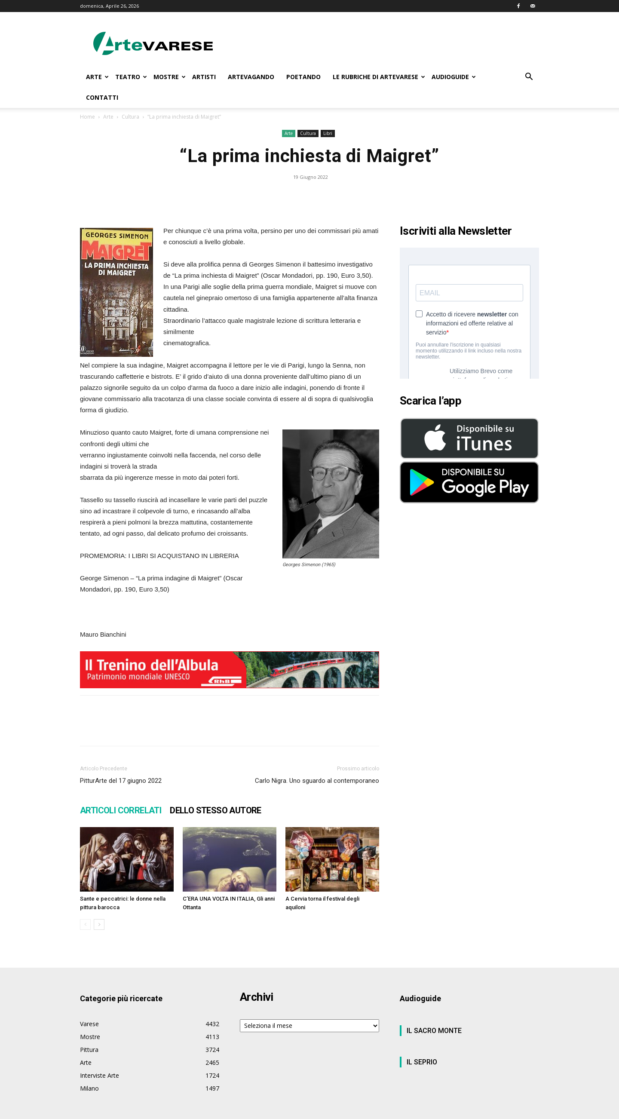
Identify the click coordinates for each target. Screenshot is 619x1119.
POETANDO (303, 77)
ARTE (97, 77)
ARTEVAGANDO (251, 77)
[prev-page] (85, 903)
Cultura (308, 113)
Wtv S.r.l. (143, 1111)
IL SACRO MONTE (434, 1010)
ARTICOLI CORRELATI (120, 790)
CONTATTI (102, 97)
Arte (289, 113)
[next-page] (99, 903)
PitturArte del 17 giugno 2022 (121, 760)
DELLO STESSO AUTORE (215, 790)
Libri (327, 113)
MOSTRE (169, 77)
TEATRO (131, 77)
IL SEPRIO (422, 1041)
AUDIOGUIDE (454, 77)
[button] (528, 78)
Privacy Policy (436, 1111)
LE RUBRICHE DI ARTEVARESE (379, 77)
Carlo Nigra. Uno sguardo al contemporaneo (317, 760)
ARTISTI (204, 77)
